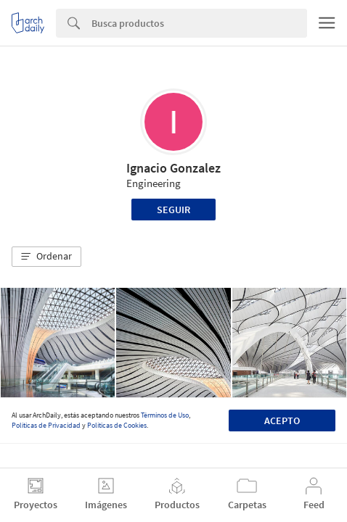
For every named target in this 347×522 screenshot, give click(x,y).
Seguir (173, 209)
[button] (46, 256)
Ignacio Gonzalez (173, 168)
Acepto (282, 420)
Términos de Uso (165, 415)
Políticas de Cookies (117, 425)
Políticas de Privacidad (46, 425)
